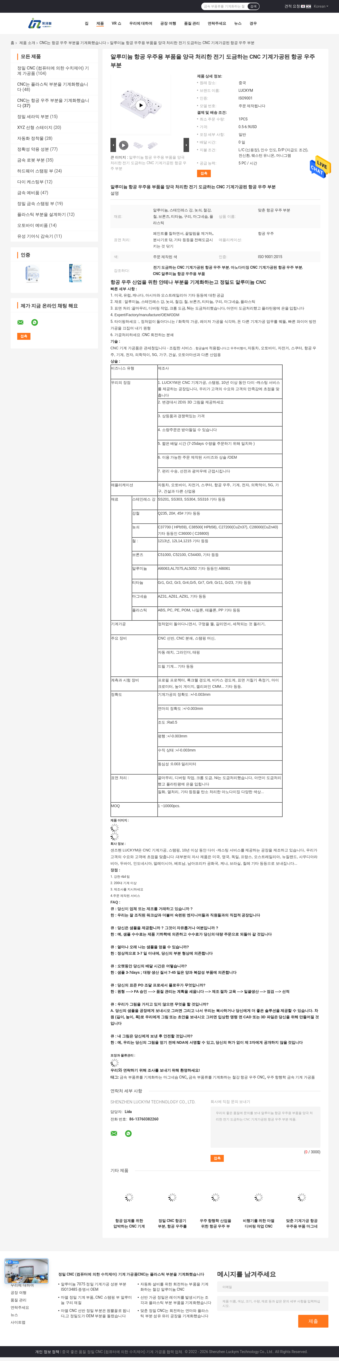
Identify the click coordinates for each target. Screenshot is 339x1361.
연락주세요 (217, 23)
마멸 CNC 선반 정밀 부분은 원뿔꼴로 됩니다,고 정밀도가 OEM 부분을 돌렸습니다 (95, 1313)
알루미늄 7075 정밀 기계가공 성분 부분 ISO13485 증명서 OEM (93, 1287)
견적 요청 (292, 6)
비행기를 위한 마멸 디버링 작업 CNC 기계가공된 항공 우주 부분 (258, 1224)
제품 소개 (27, 43)
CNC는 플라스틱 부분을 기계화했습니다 (171, 1274)
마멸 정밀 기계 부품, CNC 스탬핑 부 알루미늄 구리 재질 (96, 1300)
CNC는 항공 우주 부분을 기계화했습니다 (72, 43)
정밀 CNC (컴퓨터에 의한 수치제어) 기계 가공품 (98, 1274)
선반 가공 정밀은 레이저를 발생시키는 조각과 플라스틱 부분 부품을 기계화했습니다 (175, 1300)
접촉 (203, 173)
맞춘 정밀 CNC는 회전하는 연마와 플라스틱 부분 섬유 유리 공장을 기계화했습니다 (174, 1313)
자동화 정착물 (30, 138)
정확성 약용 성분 (33, 149)
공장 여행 (168, 23)
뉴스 (238, 23)
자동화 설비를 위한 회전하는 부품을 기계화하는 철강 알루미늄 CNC (174, 1287)
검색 (253, 6)
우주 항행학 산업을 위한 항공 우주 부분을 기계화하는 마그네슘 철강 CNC (215, 1224)
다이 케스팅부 (30, 181)
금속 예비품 (28, 192)
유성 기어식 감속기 (35, 236)
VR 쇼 (116, 23)
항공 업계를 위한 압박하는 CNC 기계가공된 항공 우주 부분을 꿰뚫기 (129, 1224)
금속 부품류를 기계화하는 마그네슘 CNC (153, 1077)
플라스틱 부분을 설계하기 (41, 214)
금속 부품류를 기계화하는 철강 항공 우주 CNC (227, 1077)
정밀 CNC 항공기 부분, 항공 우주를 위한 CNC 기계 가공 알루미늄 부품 (172, 1224)
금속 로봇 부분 (31, 160)
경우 (253, 23)
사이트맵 (18, 1322)
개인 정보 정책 (47, 1352)
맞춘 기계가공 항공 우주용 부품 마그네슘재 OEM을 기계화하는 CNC (302, 1224)
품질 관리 (192, 23)
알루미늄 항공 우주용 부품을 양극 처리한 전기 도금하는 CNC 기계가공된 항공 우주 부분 (148, 163)
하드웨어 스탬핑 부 (35, 170)
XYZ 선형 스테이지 (34, 127)
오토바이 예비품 (32, 225)
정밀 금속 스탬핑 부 (35, 203)
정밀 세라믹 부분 (33, 116)
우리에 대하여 (140, 23)
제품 (100, 23)
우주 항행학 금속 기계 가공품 (291, 1077)
